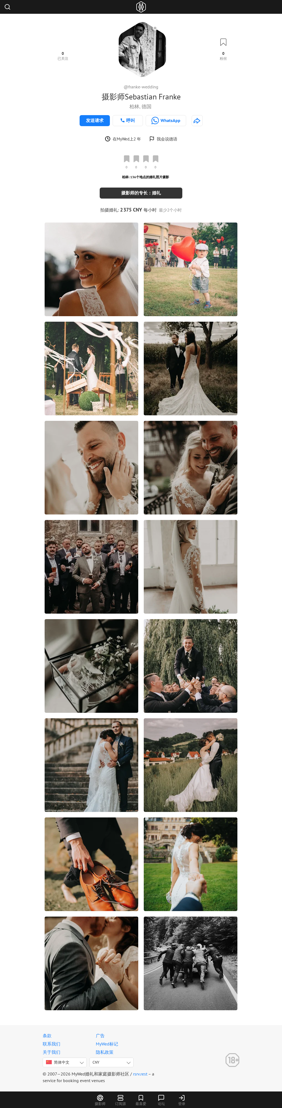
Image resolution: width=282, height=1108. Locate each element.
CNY (96, 1062)
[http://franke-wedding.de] (197, 120)
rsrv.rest (140, 1074)
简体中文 (57, 1062)
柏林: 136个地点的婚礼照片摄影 (145, 177)
